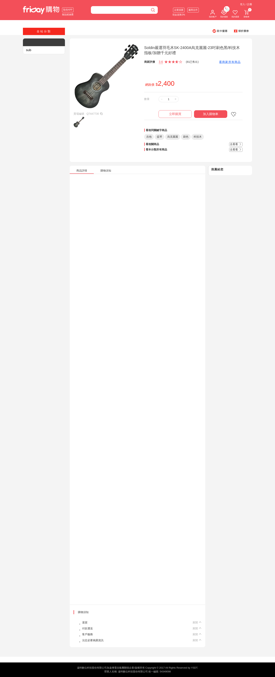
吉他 (149, 136)
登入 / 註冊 (246, 4)
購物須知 (83, 612)
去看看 (236, 144)
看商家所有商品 (230, 62)
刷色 (185, 136)
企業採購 (178, 10)
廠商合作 (193, 10)
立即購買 (175, 114)
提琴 (159, 136)
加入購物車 (210, 114)
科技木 (198, 136)
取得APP (67, 9)
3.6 (161, 62)
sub (28, 50)
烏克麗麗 (172, 136)
